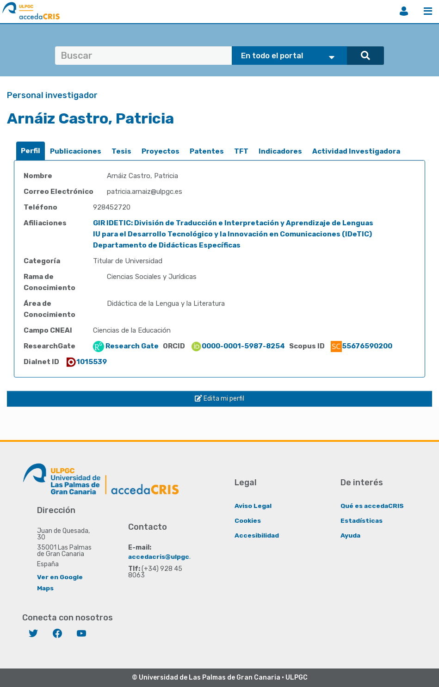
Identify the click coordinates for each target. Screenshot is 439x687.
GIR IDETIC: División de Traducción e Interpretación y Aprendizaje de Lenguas (233, 223)
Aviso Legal (253, 505)
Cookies (248, 520)
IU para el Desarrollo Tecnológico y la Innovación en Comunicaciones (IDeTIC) (232, 234)
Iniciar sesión (403, 11)
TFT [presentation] (241, 151)
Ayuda (350, 535)
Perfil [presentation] (30, 151)
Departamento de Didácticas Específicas (167, 245)
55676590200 (361, 346)
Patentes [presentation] (207, 151)
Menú (427, 11)
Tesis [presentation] (121, 151)
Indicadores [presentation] (280, 151)
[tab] (30, 151)
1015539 (86, 362)
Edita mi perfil (219, 398)
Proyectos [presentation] (160, 151)
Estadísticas (361, 520)
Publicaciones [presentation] (75, 151)
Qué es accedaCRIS (372, 505)
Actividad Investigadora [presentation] (356, 151)
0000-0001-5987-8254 (238, 346)
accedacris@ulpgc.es (164, 556)
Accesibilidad (257, 535)
